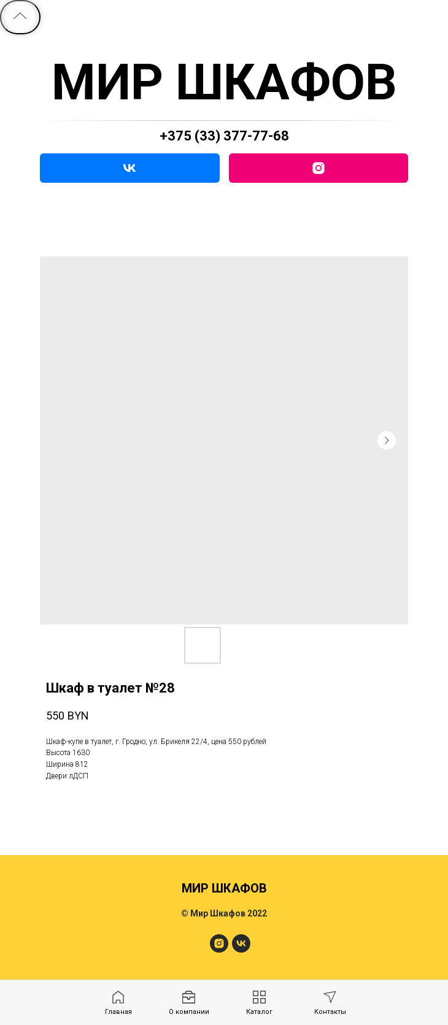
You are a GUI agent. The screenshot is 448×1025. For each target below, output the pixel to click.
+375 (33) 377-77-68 (224, 136)
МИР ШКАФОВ (224, 82)
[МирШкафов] (219, 949)
